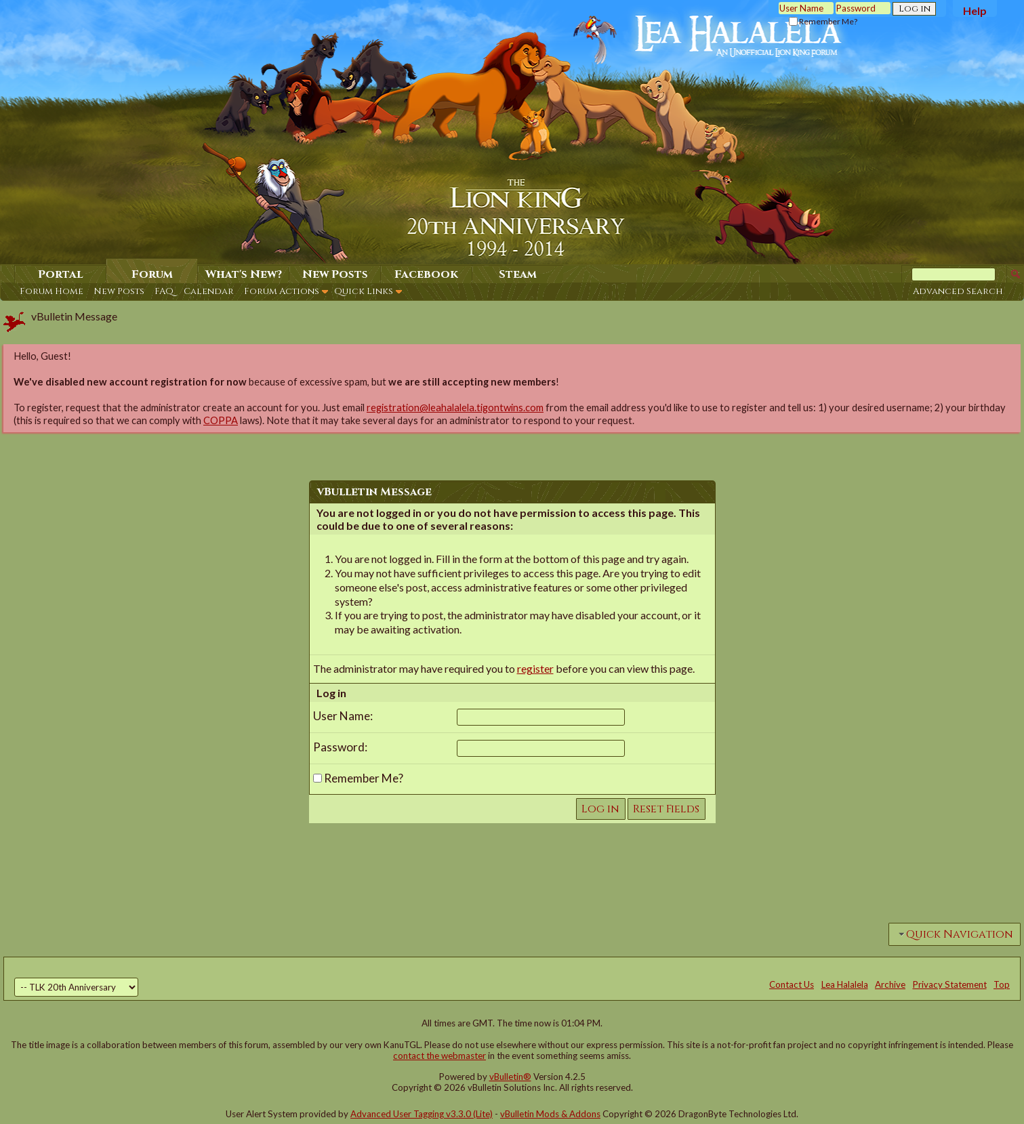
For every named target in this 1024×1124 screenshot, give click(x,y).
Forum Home (51, 291)
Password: (340, 747)
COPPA (220, 420)
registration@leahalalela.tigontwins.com (455, 407)
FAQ (164, 291)
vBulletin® (510, 1076)
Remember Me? (823, 21)
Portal (60, 274)
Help (975, 10)
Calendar (209, 291)
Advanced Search (958, 291)
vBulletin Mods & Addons (550, 1113)
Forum (152, 274)
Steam (518, 274)
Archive (890, 984)
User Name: (343, 716)
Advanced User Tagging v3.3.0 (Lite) (421, 1113)
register (535, 668)
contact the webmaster (439, 1055)
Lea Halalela (844, 984)
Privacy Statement (950, 984)
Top (1002, 984)
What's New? (243, 274)
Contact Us (791, 984)
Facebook (426, 274)
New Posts (119, 291)
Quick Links (363, 291)
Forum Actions (281, 291)
